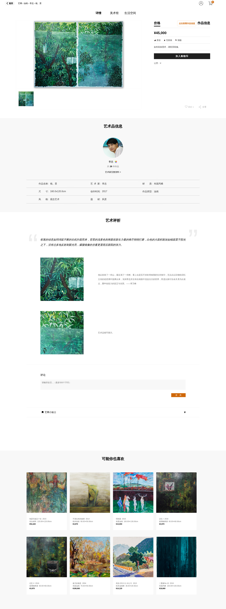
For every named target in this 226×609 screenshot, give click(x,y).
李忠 (32, 3)
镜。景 (38, 3)
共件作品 (113, 166)
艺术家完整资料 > (113, 172)
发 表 (178, 395)
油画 (26, 3)
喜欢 (189, 106)
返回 (11, 3)
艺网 (20, 3)
